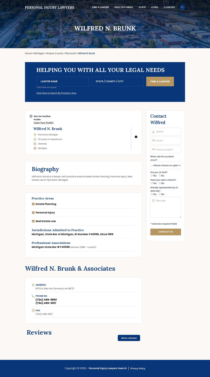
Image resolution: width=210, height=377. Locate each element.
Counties (169, 7)
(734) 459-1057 (46, 303)
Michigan (42, 148)
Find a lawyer (100, 7)
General (42, 143)
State (142, 7)
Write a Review (129, 338)
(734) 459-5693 (46, 299)
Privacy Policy (137, 368)
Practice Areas (123, 7)
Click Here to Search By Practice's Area (56, 93)
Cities (154, 7)
